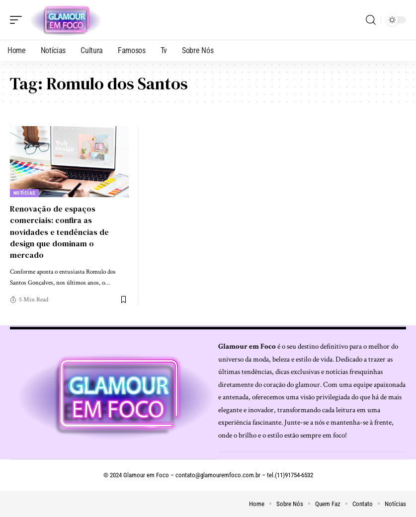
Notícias (24, 193)
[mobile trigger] (18, 20)
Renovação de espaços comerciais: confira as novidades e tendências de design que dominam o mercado (59, 231)
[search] (370, 19)
